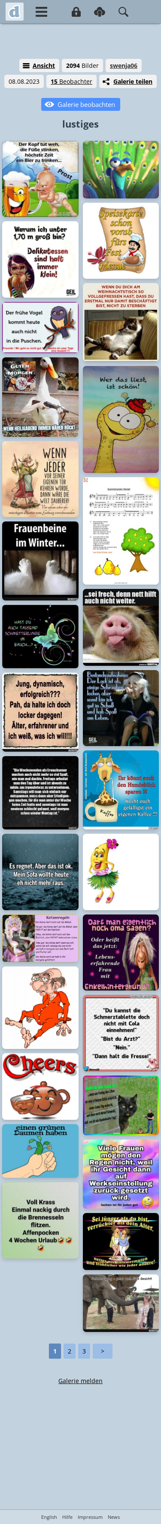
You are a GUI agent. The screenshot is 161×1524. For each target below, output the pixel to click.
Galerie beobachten (86, 104)
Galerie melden (80, 1381)
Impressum (90, 1517)
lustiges (80, 123)
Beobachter (71, 81)
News (114, 1517)
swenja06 (123, 65)
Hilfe (67, 1517)
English (49, 1517)
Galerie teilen (132, 81)
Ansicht (44, 65)
